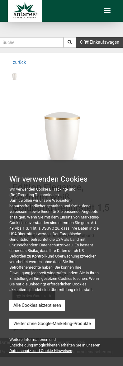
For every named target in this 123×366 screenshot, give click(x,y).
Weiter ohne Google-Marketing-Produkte (52, 323)
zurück (19, 62)
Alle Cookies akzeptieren (37, 305)
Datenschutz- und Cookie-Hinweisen (40, 351)
